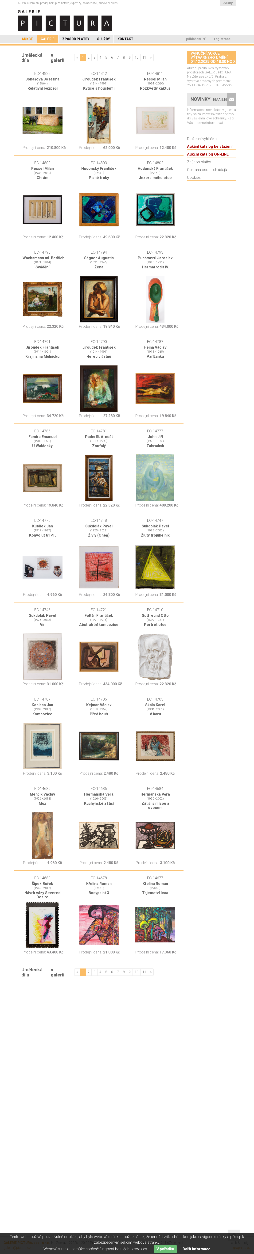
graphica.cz (241, 1248)
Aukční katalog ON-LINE (208, 185)
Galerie (48, 39)
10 (136, 57)
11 (144, 57)
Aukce (27, 39)
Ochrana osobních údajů (207, 201)
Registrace (222, 39)
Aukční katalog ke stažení (209, 178)
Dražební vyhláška (202, 170)
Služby (103, 39)
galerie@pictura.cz (17, 1248)
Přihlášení (196, 39)
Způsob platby (75, 39)
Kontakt (125, 39)
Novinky (211, 130)
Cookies (194, 209)
